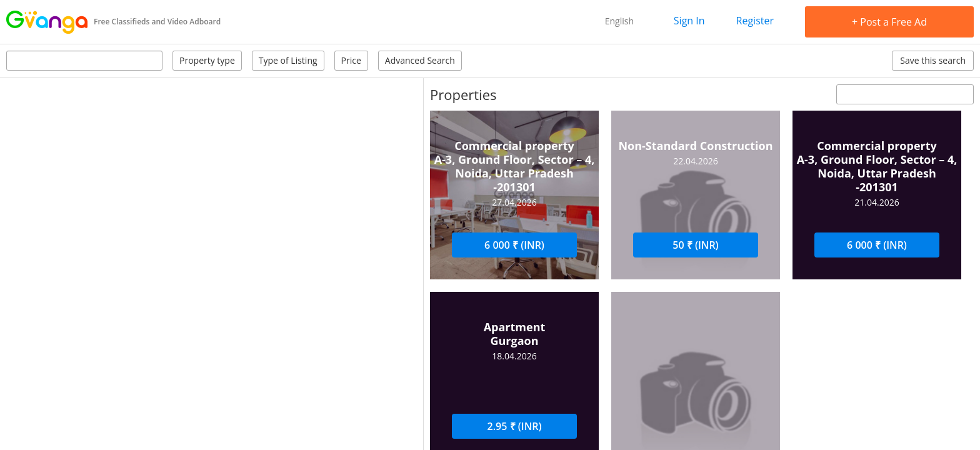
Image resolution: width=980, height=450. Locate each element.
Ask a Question (582, 263)
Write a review (772, 263)
